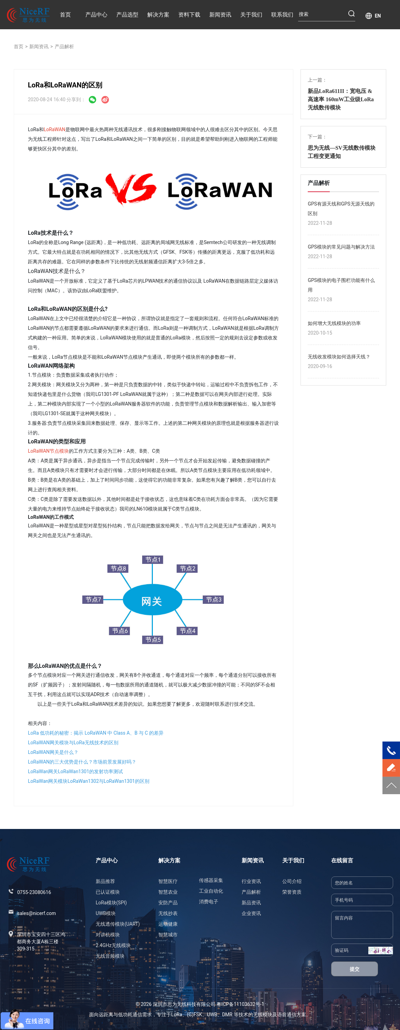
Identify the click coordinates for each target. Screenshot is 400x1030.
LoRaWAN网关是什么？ (53, 752)
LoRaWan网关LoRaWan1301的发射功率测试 (75, 771)
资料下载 (189, 14)
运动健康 (168, 924)
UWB (212, 1014)
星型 (69, 525)
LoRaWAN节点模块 (48, 451)
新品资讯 (251, 902)
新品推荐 (105, 881)
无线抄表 (168, 913)
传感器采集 (211, 880)
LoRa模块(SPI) (111, 902)
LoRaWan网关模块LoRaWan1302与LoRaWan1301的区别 (88, 781)
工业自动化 (211, 891)
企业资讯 (251, 913)
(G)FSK (194, 1014)
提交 (354, 969)
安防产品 (168, 902)
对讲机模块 (108, 934)
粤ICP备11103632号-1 (240, 1004)
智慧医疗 (168, 881)
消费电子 (208, 901)
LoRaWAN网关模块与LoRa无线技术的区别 (73, 742)
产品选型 (127, 14)
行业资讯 (251, 881)
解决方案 (158, 14)
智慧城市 (168, 934)
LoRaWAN (54, 129)
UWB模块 (106, 913)
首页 (65, 14)
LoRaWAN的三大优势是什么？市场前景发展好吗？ (82, 762)
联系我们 (282, 14)
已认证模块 (108, 892)
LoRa (176, 1014)
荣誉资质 (292, 892)
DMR (227, 1014)
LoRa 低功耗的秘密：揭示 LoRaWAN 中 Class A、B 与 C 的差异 (96, 733)
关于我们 (251, 14)
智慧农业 (168, 892)
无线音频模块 (110, 956)
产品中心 (96, 14)
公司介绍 (292, 881)
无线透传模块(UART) (118, 924)
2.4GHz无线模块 (113, 945)
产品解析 (64, 46)
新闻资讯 (220, 14)
